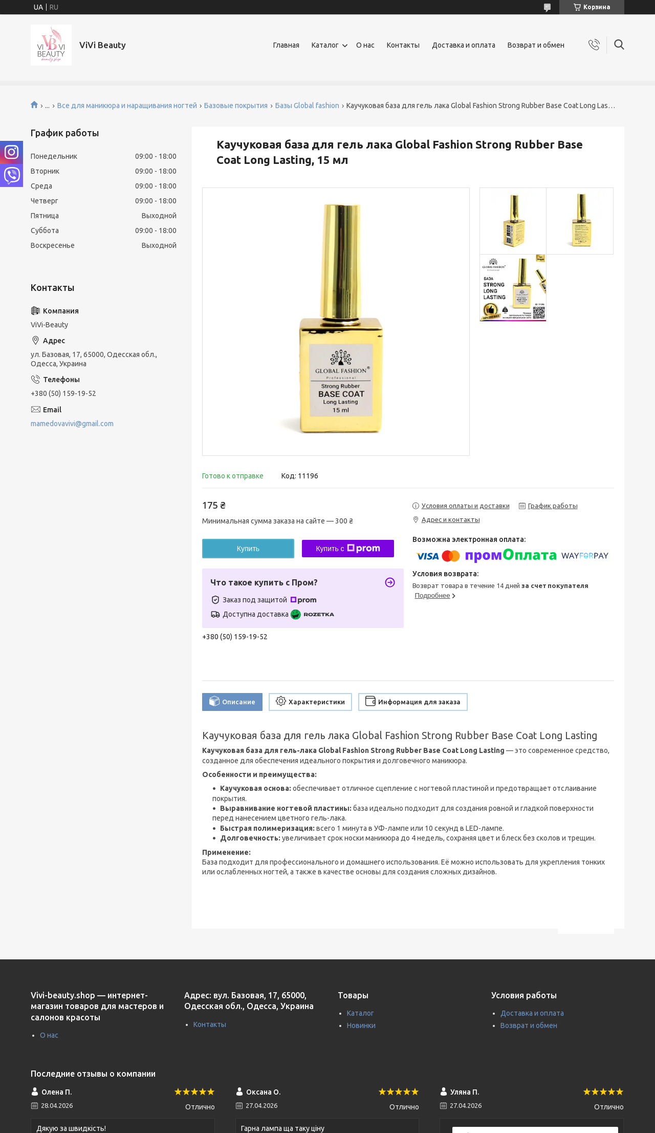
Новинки (361, 1025)
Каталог (325, 45)
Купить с (348, 548)
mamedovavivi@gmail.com (72, 423)
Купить (248, 548)
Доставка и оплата (463, 45)
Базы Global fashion (307, 105)
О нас (365, 45)
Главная (286, 45)
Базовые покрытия (236, 105)
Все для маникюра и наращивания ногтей (127, 105)
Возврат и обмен (536, 45)
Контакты (403, 45)
